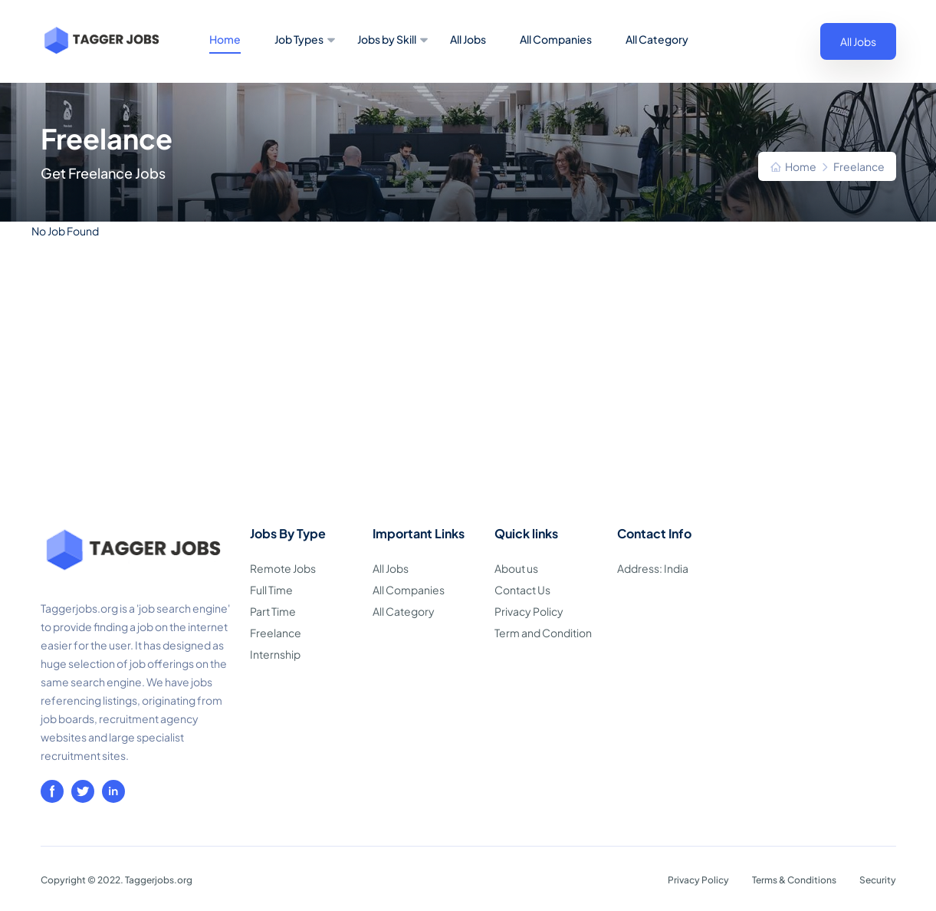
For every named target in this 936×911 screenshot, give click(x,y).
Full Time (271, 590)
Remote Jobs (283, 568)
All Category (657, 39)
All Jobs (468, 39)
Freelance (275, 633)
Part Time (273, 611)
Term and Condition (543, 633)
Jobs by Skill (386, 39)
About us (516, 568)
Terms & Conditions (794, 880)
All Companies (556, 39)
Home (225, 39)
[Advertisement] (468, 408)
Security (877, 880)
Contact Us (522, 590)
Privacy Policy (528, 611)
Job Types (298, 39)
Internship (275, 654)
